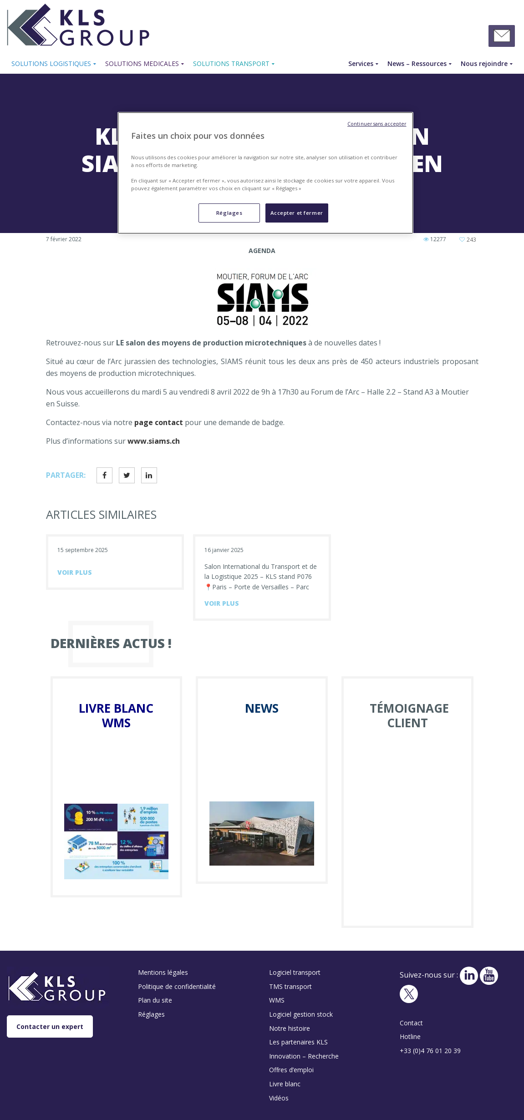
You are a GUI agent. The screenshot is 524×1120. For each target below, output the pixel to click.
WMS (277, 1000)
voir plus (74, 572)
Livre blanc (284, 1083)
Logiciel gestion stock (301, 1014)
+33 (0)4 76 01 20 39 (430, 1050)
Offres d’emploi (291, 1069)
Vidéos (279, 1098)
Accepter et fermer (296, 212)
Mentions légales (163, 972)
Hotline (410, 1036)
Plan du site (155, 1000)
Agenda (262, 250)
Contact (411, 1023)
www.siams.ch (153, 441)
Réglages (151, 1014)
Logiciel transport (295, 972)
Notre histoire (289, 1028)
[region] (265, 173)
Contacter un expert (49, 1026)
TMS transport (290, 986)
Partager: (66, 475)
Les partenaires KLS (298, 1042)
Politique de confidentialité (177, 986)
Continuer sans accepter (376, 124)
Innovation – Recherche (304, 1056)
